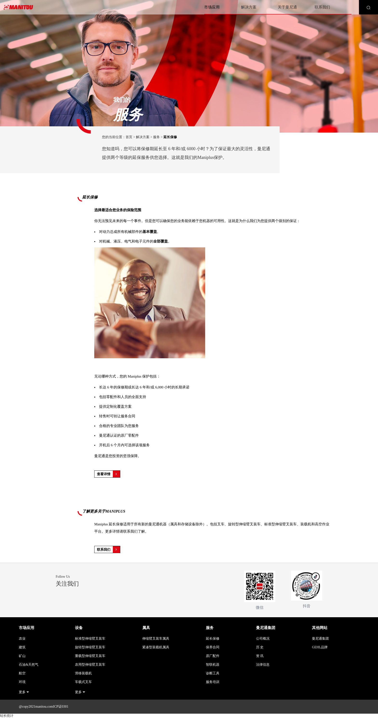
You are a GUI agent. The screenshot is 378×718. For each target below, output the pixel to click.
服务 (156, 137)
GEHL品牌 (320, 647)
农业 (22, 638)
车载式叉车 (83, 682)
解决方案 (248, 7)
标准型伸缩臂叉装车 (90, 638)
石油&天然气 (28, 664)
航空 (22, 673)
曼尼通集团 (265, 628)
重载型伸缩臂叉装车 (90, 656)
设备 (79, 628)
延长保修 (212, 638)
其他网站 (319, 628)
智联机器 (212, 664)
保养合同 (212, 647)
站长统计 (7, 716)
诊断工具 (212, 673)
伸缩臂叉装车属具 (155, 638)
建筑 (22, 647)
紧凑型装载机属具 (155, 647)
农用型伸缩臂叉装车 (90, 664)
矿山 (22, 656)
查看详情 (108, 474)
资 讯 (260, 656)
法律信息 (263, 664)
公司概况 (263, 638)
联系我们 (322, 7)
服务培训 (212, 682)
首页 (129, 137)
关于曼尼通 (287, 7)
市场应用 (212, 7)
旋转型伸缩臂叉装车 (90, 647)
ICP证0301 (60, 706)
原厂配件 (212, 656)
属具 (146, 628)
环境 (22, 682)
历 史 (260, 647)
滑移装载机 (83, 673)
